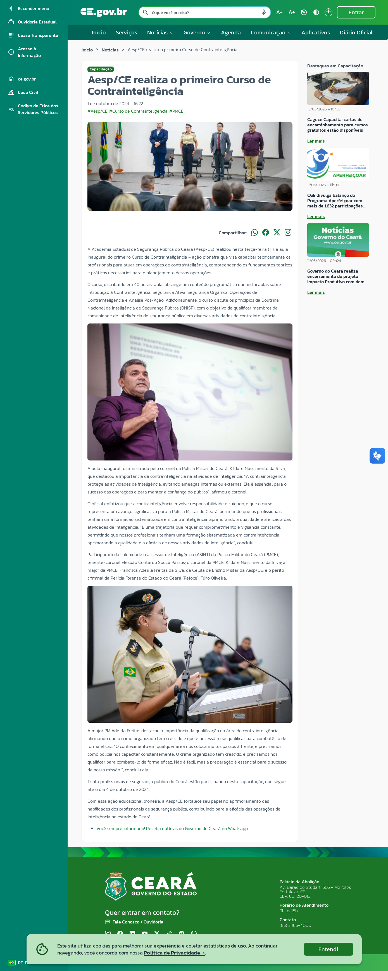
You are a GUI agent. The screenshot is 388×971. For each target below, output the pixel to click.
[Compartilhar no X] (276, 232)
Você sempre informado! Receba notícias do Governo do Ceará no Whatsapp (172, 828)
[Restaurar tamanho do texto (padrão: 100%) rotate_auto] (304, 12)
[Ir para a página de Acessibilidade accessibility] (328, 12)
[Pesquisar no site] (204, 12)
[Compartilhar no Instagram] (288, 232)
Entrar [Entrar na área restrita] (356, 12)
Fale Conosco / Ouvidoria (138, 922)
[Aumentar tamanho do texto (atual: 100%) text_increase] (292, 12)
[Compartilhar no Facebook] (265, 232)
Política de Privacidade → (174, 952)
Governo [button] (197, 32)
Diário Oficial (356, 32)
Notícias (110, 50)
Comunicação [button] (271, 32)
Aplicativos (315, 32)
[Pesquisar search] (145, 12)
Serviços (126, 32)
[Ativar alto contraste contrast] (316, 12)
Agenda (231, 32)
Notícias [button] (160, 32)
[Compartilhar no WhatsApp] (254, 232)
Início (99, 32)
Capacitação (101, 69)
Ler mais (316, 141)
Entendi (328, 949)
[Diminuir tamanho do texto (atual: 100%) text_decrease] (279, 12)
